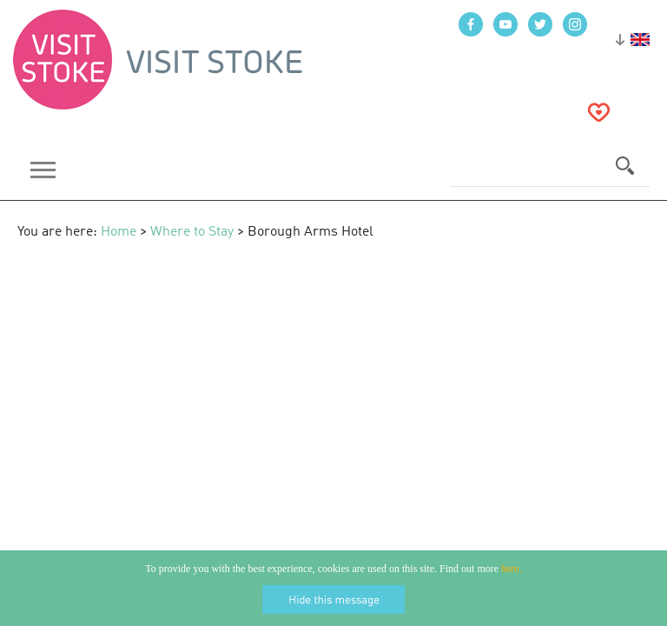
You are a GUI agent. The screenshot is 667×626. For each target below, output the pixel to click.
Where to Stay (192, 232)
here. (511, 569)
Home (118, 232)
